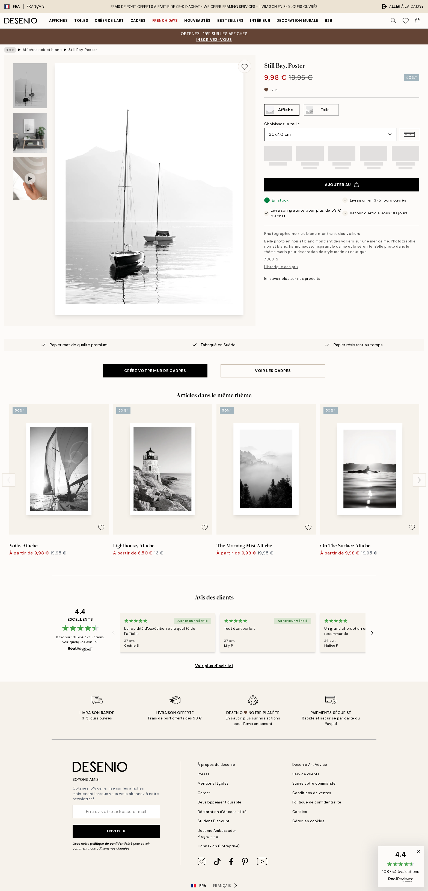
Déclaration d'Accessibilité (222, 811)
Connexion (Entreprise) (219, 846)
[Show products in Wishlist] (406, 20)
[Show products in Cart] (418, 20)
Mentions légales (213, 783)
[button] (409, 134)
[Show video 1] (30, 178)
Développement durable (220, 802)
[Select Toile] (321, 110)
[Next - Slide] (419, 480)
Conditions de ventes (311, 793)
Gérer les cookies (308, 821)
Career (204, 793)
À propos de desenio (216, 764)
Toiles (81, 20)
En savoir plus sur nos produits (292, 278)
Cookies (299, 811)
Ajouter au (342, 184)
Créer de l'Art (109, 20)
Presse (204, 774)
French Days (165, 20)
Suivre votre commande (314, 783)
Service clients (306, 774)
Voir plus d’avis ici (214, 665)
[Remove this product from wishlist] (244, 66)
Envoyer (116, 831)
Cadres (138, 20)
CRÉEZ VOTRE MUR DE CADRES (155, 370)
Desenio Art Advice (309, 764)
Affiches (58, 20)
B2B (328, 20)
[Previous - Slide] (8, 480)
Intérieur (260, 20)
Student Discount (214, 821)
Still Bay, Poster (83, 49)
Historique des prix (281, 267)
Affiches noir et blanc (42, 49)
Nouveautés (197, 20)
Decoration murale (297, 20)
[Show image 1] (30, 85)
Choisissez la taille (282, 123)
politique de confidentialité (111, 843)
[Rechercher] (394, 20)
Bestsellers (230, 20)
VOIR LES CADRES (273, 370)
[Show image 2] (30, 133)
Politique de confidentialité (316, 802)
